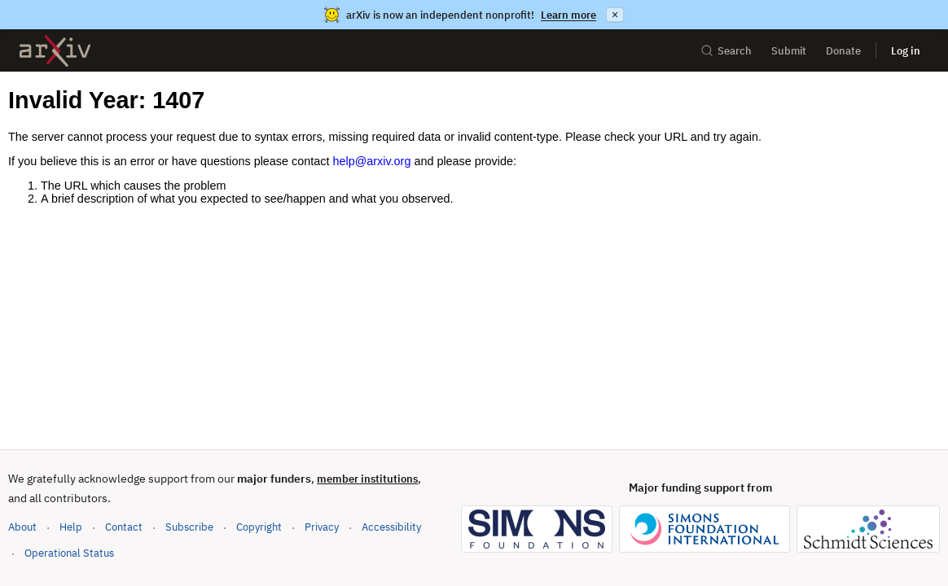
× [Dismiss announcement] (615, 14)
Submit (788, 51)
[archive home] (55, 51)
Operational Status (69, 552)
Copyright (259, 527)
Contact (124, 527)
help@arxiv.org (371, 161)
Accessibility (391, 527)
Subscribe (189, 527)
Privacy (322, 527)
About (22, 527)
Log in (905, 51)
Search (726, 51)
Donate (843, 51)
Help (70, 527)
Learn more (568, 15)
